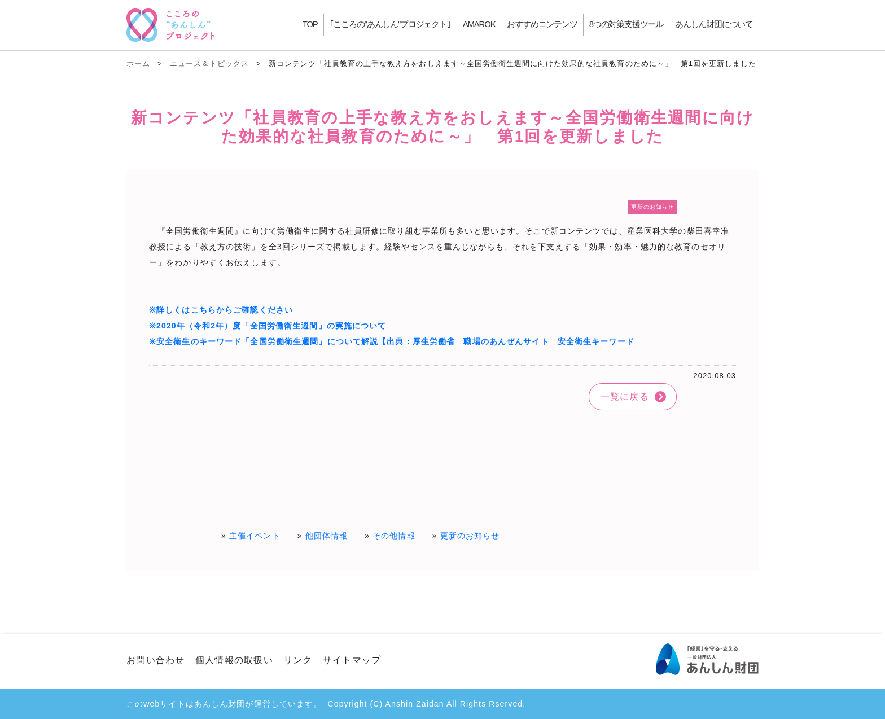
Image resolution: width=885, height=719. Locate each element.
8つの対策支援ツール (626, 24)
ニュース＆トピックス (209, 63)
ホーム (138, 63)
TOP (310, 24)
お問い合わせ (155, 660)
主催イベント (255, 535)
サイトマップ (352, 660)
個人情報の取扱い (234, 660)
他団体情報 (326, 535)
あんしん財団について (714, 24)
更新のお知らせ (470, 535)
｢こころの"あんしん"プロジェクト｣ (390, 24)
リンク (298, 660)
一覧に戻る (625, 396)
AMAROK (479, 24)
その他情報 (394, 535)
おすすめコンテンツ (542, 24)
